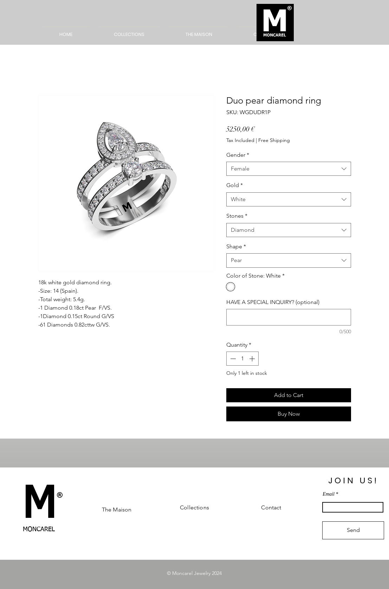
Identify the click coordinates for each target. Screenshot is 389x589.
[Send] (353, 530)
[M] (39, 506)
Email (328, 494)
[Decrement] (232, 358)
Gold (234, 185)
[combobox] (288, 169)
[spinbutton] (242, 358)
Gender (237, 154)
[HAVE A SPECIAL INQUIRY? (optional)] (289, 317)
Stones (236, 215)
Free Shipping (274, 140)
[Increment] (253, 358)
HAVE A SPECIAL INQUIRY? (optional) (272, 302)
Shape (236, 246)
